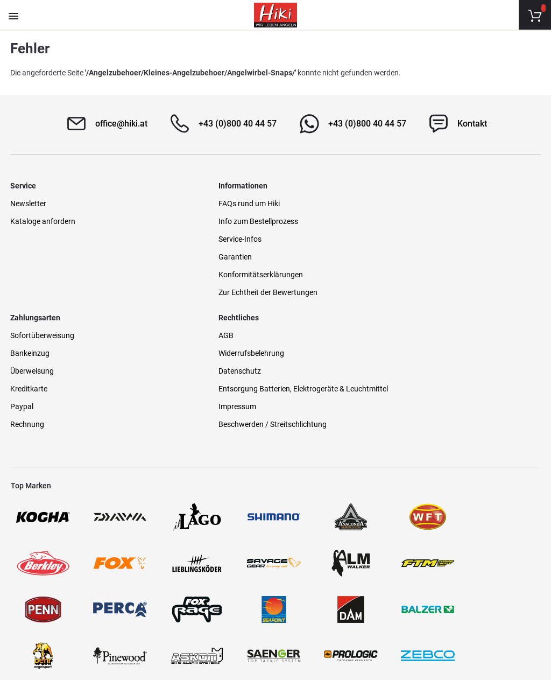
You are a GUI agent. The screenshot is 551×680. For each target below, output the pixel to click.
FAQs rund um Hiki (177, 203)
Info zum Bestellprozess (186, 220)
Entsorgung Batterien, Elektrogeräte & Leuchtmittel (477, 262)
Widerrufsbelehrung (450, 220)
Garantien (163, 256)
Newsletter (29, 203)
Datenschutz (439, 238)
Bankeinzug (301, 220)
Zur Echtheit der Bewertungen (195, 292)
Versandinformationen (134, 632)
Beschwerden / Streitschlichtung (472, 303)
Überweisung (304, 238)
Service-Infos (167, 238)
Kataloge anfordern (43, 220)
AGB (425, 203)
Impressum (436, 285)
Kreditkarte (300, 256)
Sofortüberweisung (314, 203)
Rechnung (299, 292)
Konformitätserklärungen (188, 274)
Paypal (293, 274)
